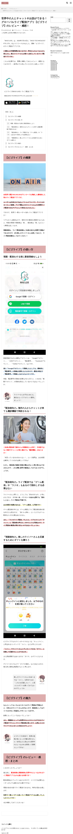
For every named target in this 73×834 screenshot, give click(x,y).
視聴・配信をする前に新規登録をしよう (20, 123)
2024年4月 (54, 64)
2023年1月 (54, 70)
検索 (52, 17)
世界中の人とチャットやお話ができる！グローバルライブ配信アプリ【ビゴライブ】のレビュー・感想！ (29, 10)
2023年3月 (54, 67)
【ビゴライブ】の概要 (13, 116)
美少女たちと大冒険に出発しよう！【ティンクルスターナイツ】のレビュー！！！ (61, 42)
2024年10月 (54, 63)
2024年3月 (54, 66)
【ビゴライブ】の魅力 (13, 143)
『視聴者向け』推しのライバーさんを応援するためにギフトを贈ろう (24, 139)
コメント (4, 833)
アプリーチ (35, 96)
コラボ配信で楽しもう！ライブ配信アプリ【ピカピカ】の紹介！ (61, 45)
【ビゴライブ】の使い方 (13, 120)
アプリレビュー (13, 8)
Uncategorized (55, 76)
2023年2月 (54, 68)
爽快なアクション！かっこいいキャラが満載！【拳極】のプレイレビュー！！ (61, 38)
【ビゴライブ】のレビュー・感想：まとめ (19, 147)
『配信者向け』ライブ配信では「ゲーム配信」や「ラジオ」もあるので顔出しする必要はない (24, 133)
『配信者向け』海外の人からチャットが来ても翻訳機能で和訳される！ (24, 128)
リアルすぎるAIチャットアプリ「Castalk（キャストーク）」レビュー (61, 30)
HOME (5, 8)
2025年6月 (54, 62)
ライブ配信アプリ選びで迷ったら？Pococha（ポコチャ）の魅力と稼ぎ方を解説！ (60, 34)
